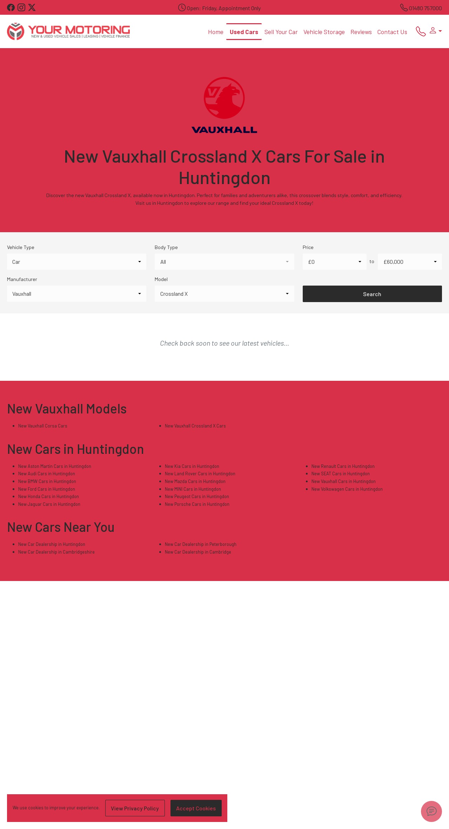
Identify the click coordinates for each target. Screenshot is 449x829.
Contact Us (392, 31)
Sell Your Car (281, 31)
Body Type (166, 247)
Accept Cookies (196, 808)
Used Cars (244, 31)
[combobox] (76, 262)
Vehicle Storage (324, 31)
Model (161, 279)
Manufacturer (22, 279)
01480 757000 (425, 8)
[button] (434, 31)
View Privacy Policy (135, 808)
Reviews (361, 31)
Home (215, 31)
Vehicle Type (20, 247)
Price (308, 247)
